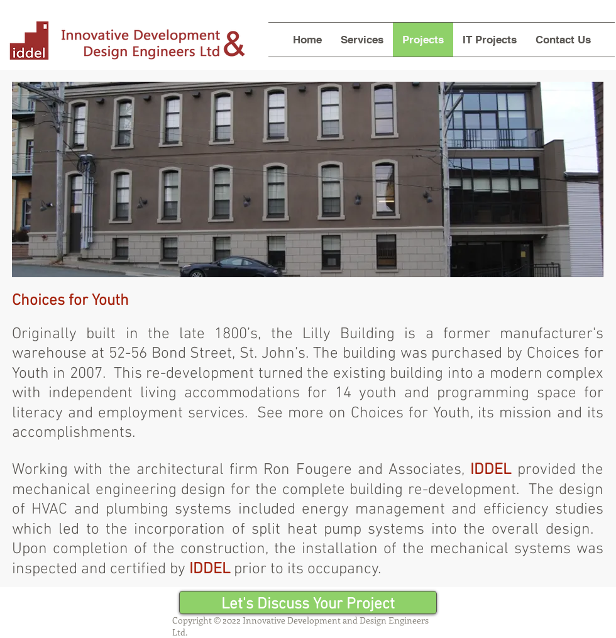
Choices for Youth (410, 413)
